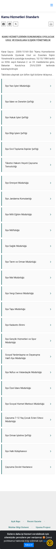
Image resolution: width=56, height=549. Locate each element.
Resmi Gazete (34, 521)
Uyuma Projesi (43, 527)
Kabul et (28, 545)
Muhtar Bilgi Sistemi (19, 527)
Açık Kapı (15, 521)
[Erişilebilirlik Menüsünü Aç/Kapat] (50, 543)
